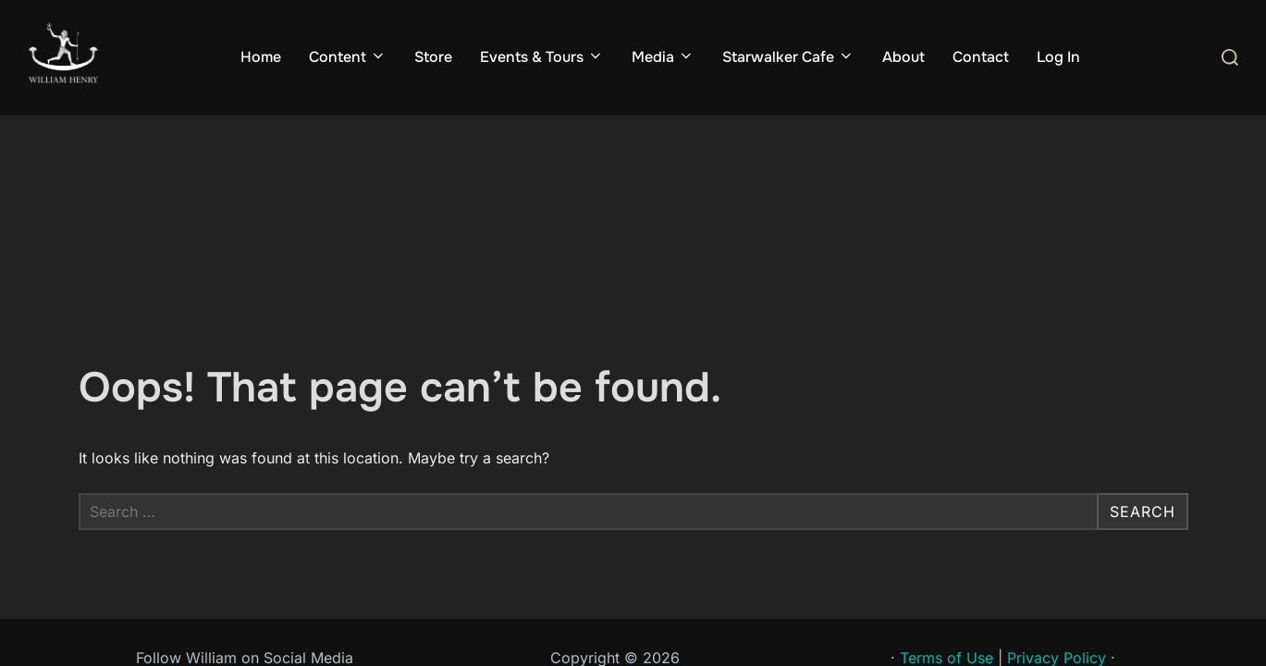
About (903, 57)
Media (663, 57)
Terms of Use (946, 543)
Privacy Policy (1056, 543)
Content (348, 57)
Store (433, 57)
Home (260, 57)
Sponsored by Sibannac (1003, 566)
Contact (981, 57)
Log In (1058, 57)
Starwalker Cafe (788, 57)
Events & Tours (542, 57)
